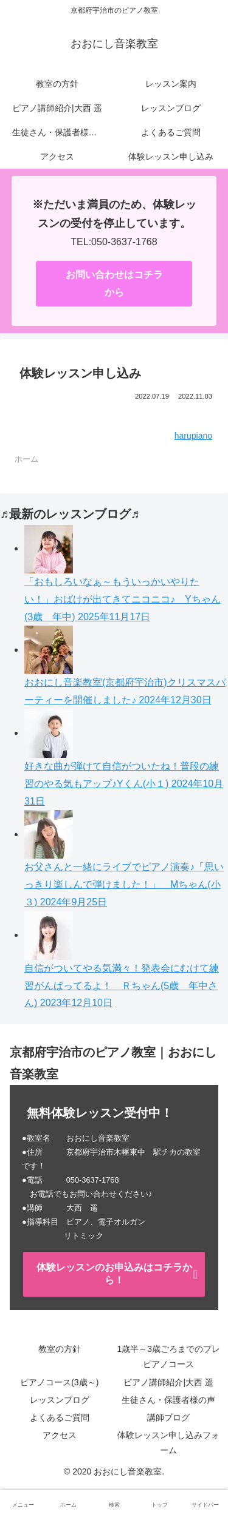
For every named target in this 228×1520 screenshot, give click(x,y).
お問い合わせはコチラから (114, 283)
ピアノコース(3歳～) (59, 1382)
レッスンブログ (59, 1400)
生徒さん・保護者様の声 (168, 1400)
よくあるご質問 (59, 1417)
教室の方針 (59, 1349)
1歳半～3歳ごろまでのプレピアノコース (168, 1356)
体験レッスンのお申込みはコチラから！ (114, 1273)
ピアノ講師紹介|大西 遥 (168, 1382)
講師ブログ (168, 1417)
